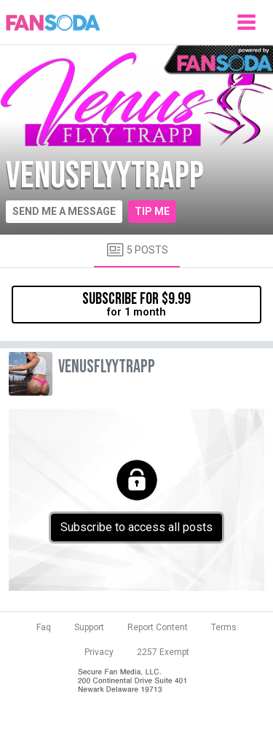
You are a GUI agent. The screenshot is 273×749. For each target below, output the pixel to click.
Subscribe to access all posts (136, 527)
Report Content (157, 627)
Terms (224, 627)
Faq (43, 627)
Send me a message (64, 211)
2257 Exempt (163, 652)
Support (89, 627)
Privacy (99, 652)
